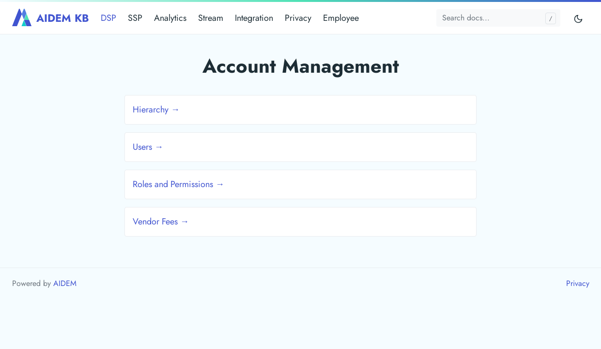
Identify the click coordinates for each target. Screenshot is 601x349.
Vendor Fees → (161, 221)
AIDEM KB (50, 18)
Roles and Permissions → (178, 184)
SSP (135, 18)
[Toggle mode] (579, 18)
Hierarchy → (156, 109)
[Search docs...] (498, 18)
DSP (108, 18)
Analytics (170, 18)
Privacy (298, 18)
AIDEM (65, 283)
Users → (148, 147)
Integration (254, 18)
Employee (341, 18)
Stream (210, 18)
